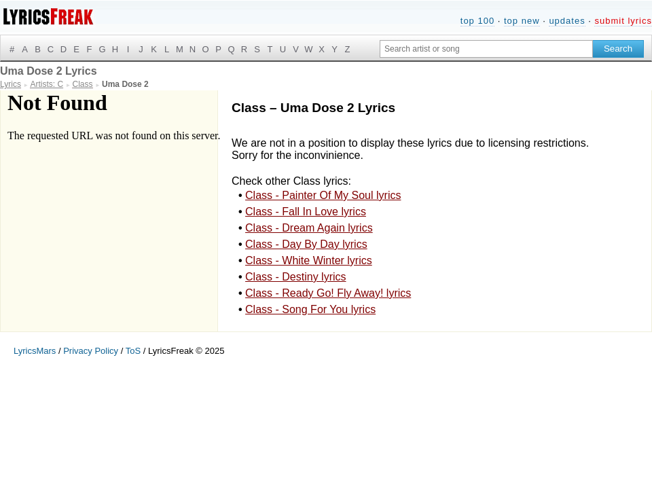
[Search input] (486, 49)
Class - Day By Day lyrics (306, 244)
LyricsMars (35, 351)
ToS (133, 351)
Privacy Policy (90, 351)
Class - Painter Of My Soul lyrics (323, 195)
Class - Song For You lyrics (310, 309)
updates (567, 21)
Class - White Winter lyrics (308, 260)
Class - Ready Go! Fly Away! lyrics (328, 293)
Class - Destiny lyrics (295, 277)
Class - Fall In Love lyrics (305, 211)
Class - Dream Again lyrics (309, 228)
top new (522, 21)
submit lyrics (623, 21)
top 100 (477, 21)
